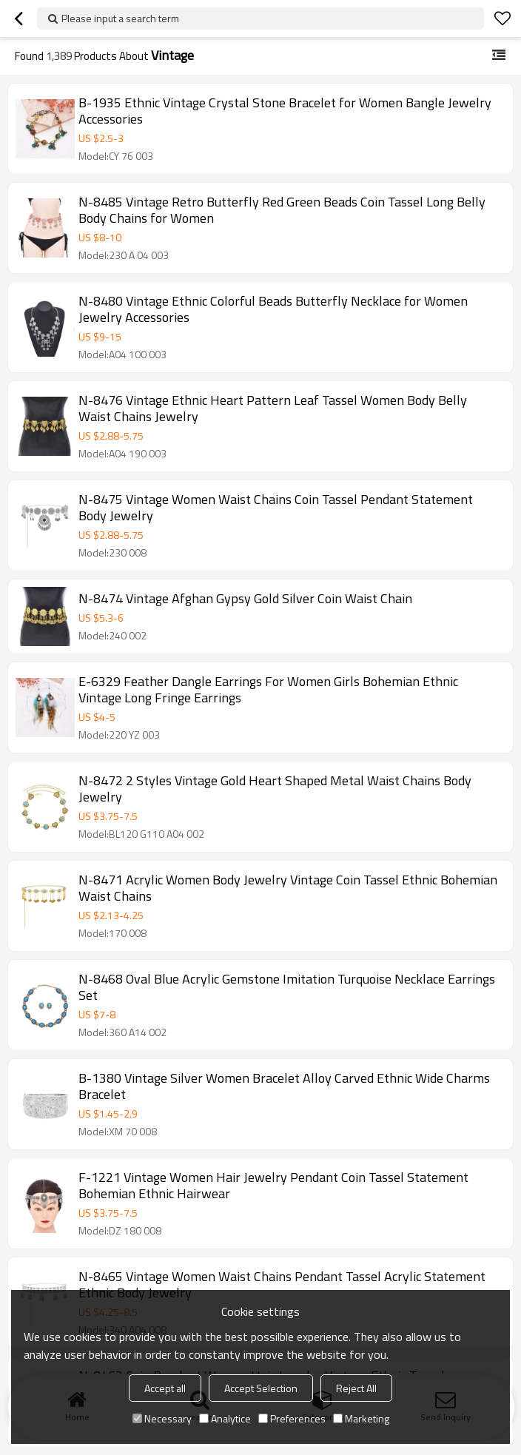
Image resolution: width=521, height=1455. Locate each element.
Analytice (225, 1418)
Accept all (165, 1388)
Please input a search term (120, 18)
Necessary (162, 1418)
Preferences (292, 1418)
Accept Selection (261, 1388)
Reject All (356, 1388)
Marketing (361, 1418)
